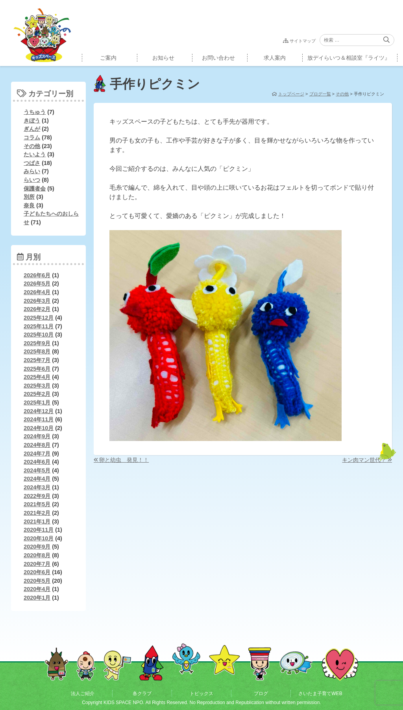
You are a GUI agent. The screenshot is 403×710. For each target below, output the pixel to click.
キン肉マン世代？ (364, 460)
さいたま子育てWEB (320, 693)
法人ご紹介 (82, 693)
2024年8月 (37, 445)
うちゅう (35, 112)
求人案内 (275, 58)
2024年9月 (37, 436)
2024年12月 (39, 411)
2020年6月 (37, 572)
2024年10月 (39, 428)
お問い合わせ (218, 58)
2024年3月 (37, 487)
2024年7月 (37, 453)
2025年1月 (37, 402)
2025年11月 (39, 326)
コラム (32, 137)
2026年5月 (37, 283)
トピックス (201, 693)
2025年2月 (37, 394)
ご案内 (108, 58)
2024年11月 (39, 419)
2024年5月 (37, 470)
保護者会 (35, 188)
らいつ (32, 180)
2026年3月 (37, 301)
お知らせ (163, 58)
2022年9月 (37, 496)
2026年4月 (37, 292)
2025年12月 (39, 318)
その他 (32, 146)
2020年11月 (39, 530)
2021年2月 (37, 513)
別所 (29, 197)
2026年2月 (37, 309)
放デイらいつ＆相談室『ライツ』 (348, 58)
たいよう (35, 154)
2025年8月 (37, 351)
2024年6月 (37, 462)
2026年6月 (37, 275)
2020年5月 (37, 581)
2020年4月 (37, 589)
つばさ (32, 163)
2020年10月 (39, 538)
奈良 (29, 205)
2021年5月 (37, 504)
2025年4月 (37, 377)
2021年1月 (37, 521)
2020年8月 (37, 555)
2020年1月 (37, 598)
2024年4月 (37, 479)
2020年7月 (37, 564)
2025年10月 (39, 334)
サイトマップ (303, 40)
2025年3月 (37, 385)
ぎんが (32, 129)
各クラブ (142, 693)
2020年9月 (37, 546)
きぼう (32, 120)
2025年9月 (37, 343)
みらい (32, 171)
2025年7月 (37, 360)
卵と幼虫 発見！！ (124, 460)
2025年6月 (37, 369)
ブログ (261, 693)
